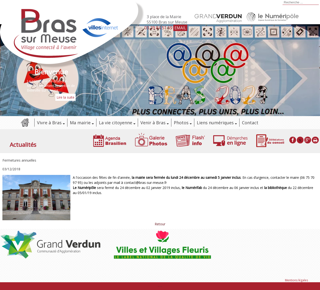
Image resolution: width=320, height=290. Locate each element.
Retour (160, 224)
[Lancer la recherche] (282, 3)
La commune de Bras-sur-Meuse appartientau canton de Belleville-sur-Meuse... (51, 86)
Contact (250, 122)
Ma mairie (80, 122)
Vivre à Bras (49, 122)
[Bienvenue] (51, 72)
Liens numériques (215, 122)
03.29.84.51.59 (158, 28)
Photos (181, 122)
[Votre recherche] (301, 2)
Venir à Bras (153, 122)
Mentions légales (296, 280)
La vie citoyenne (115, 122)
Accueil (24, 122)
